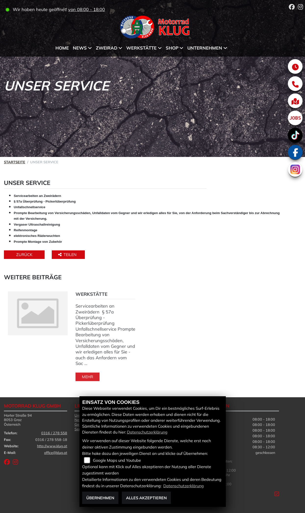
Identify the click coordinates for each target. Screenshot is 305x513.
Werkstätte (141, 48)
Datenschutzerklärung (147, 432)
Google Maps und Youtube (117, 460)
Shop (172, 48)
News (80, 48)
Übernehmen (100, 497)
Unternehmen (204, 48)
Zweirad (106, 48)
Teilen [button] (67, 254)
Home (62, 48)
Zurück (24, 254)
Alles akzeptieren (146, 497)
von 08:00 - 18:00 (86, 9)
